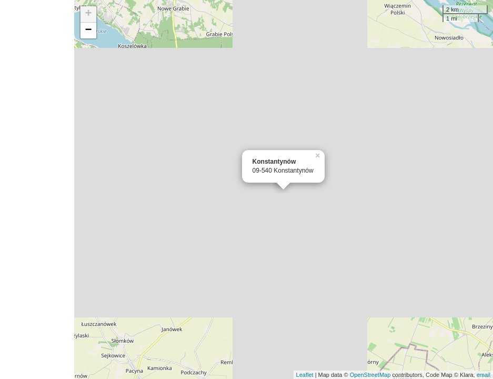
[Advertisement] (37, 189)
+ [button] (88, 14)
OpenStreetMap (370, 375)
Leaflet (305, 375)
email (483, 375)
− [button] (88, 30)
